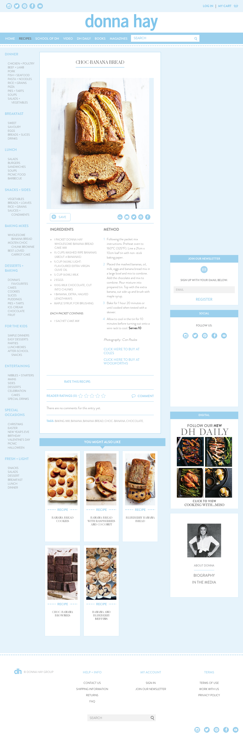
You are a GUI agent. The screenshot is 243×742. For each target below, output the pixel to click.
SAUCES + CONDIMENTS (18, 213)
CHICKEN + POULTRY (21, 64)
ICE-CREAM (15, 307)
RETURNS (92, 695)
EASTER (13, 428)
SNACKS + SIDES (18, 189)
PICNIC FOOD (17, 175)
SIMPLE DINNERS (18, 336)
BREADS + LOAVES (19, 203)
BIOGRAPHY (204, 575)
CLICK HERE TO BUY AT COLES (121, 351)
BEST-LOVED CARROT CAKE (19, 253)
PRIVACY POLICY (209, 695)
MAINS (12, 379)
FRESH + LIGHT (17, 458)
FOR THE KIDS (16, 326)
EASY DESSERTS (18, 339)
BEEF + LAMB (16, 67)
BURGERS (14, 163)
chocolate (134, 421)
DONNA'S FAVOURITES (18, 282)
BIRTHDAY (14, 436)
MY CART (224, 6)
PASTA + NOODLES (20, 79)
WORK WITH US (209, 689)
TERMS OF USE (209, 683)
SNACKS (13, 468)
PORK (11, 71)
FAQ (92, 701)
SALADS (13, 159)
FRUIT (11, 315)
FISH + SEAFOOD (19, 75)
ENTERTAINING (17, 366)
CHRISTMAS (15, 424)
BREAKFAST (14, 113)
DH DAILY (84, 38)
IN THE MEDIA (204, 582)
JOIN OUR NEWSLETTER (151, 689)
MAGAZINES (119, 38)
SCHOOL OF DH (47, 38)
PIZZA (11, 87)
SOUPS (12, 95)
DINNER (11, 54)
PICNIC (12, 444)
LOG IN (208, 6)
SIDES (11, 383)
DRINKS (13, 139)
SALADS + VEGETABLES (18, 101)
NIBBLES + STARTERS (21, 375)
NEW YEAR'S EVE (18, 432)
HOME (10, 38)
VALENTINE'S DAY (19, 440)
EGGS (11, 131)
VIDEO (68, 38)
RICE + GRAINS (17, 83)
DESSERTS (14, 387)
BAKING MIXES (17, 225)
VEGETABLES (16, 199)
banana (76, 421)
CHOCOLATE (16, 311)
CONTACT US (92, 683)
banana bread (93, 421)
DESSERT (13, 476)
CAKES (12, 288)
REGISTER (204, 299)
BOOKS (100, 38)
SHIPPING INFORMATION (92, 689)
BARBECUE (15, 178)
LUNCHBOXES (17, 347)
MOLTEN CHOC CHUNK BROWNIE (21, 245)
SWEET (12, 123)
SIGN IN (151, 683)
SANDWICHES (17, 167)
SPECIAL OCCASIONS (15, 412)
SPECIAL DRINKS (18, 399)
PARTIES (13, 343)
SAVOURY (14, 127)
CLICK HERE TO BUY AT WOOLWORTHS (121, 361)
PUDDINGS (15, 299)
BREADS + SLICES (19, 135)
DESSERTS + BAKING (14, 268)
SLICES (12, 295)
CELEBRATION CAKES (17, 393)
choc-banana (115, 421)
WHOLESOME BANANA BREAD (20, 237)
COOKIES (14, 292)
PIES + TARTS (16, 91)
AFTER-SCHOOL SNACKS (18, 353)
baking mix (62, 421)
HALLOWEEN (16, 448)
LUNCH (11, 149)
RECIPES (25, 38)
